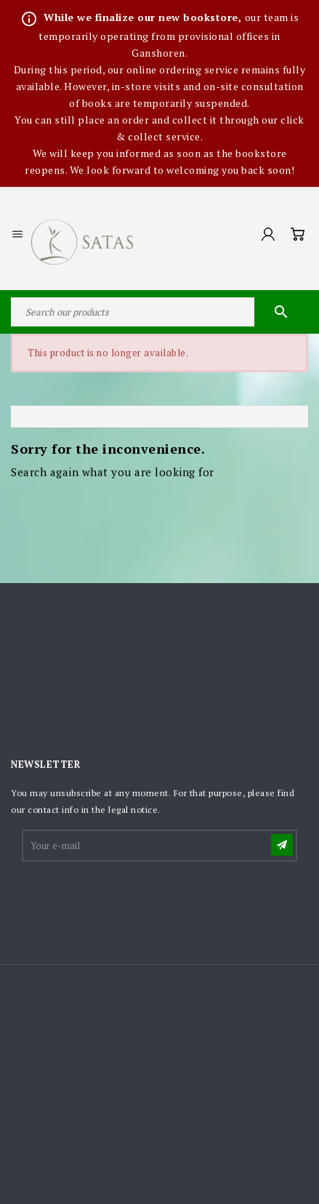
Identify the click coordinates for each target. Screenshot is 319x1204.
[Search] (159, 311)
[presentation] (133, 899)
